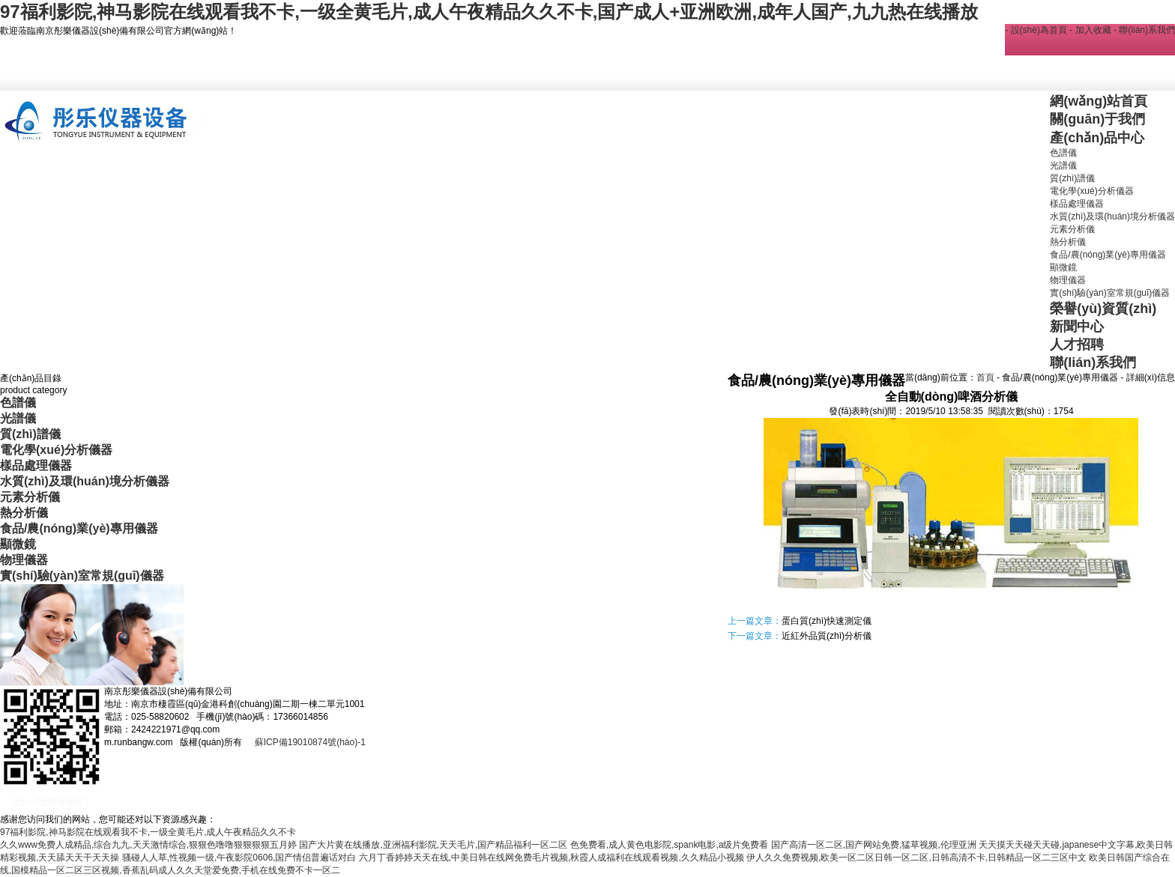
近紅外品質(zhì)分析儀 (827, 636)
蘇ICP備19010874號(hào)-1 (308, 742)
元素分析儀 (1072, 229)
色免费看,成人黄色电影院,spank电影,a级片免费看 (669, 845)
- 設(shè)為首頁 (1036, 30)
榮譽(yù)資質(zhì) (1103, 308)
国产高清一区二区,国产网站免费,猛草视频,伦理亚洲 (873, 845)
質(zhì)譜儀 (1072, 178)
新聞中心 (1077, 326)
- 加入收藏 (1090, 30)
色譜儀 (1063, 153)
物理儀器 (1068, 280)
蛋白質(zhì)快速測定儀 (827, 621)
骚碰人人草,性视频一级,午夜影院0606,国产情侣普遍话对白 (239, 857)
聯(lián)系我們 (1093, 362)
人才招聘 (1077, 344)
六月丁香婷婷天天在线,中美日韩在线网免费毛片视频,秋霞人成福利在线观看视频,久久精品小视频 (551, 857)
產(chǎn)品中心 (1097, 137)
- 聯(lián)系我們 (1144, 30)
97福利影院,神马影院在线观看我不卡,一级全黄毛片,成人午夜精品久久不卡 (148, 832)
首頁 (985, 377)
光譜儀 (1063, 165)
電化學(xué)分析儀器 (1091, 191)
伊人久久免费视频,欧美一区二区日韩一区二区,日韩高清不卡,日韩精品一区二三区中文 (916, 857)
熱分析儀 (1068, 242)
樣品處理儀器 (1077, 203)
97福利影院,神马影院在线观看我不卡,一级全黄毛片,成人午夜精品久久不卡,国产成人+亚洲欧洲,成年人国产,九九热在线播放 (489, 11)
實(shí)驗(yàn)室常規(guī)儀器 (1110, 293)
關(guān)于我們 (1097, 119)
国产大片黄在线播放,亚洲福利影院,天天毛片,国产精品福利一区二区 (433, 845)
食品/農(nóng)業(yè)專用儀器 (1108, 254)
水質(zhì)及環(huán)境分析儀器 (1112, 216)
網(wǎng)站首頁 (1098, 101)
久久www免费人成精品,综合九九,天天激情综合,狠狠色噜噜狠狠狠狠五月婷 (148, 845)
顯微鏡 (1063, 267)
